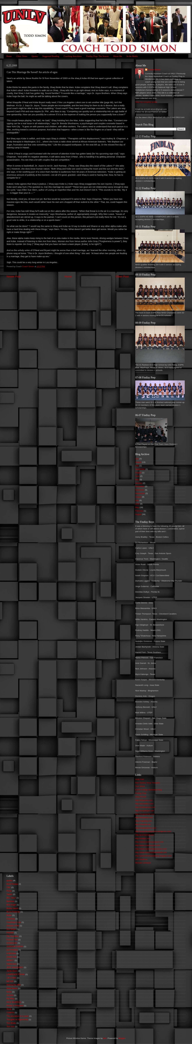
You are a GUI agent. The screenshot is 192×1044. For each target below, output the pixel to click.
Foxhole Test (12, 940)
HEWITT (10, 960)
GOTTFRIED (12, 950)
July (137, 459)
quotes (10, 880)
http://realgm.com (142, 838)
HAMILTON (12, 957)
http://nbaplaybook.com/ (145, 828)
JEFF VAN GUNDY (15, 967)
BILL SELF (11, 898)
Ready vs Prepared (15, 1005)
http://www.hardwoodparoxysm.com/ (151, 849)
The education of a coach (18, 1016)
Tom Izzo (10, 1026)
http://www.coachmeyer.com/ (147, 845)
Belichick (10, 901)
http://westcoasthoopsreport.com (149, 842)
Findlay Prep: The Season (97, 56)
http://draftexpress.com (145, 807)
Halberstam (12, 964)
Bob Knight (11, 905)
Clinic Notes (21, 56)
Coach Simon (154, 70)
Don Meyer (11, 929)
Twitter (9, 894)
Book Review (12, 884)
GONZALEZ (12, 943)
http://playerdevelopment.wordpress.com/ (153, 831)
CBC (9, 887)
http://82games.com (144, 800)
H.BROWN (11, 953)
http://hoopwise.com (144, 817)
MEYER (10, 981)
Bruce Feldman (13, 912)
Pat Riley (10, 999)
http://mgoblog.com (143, 821)
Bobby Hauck (12, 908)
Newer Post (14, 276)
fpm (104, 1038)
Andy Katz (139, 779)
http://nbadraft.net (143, 824)
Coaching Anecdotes (73, 56)
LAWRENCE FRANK (16, 974)
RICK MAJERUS (14, 1002)
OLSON (10, 995)
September (140, 469)
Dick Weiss (140, 786)
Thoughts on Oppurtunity (17, 1019)
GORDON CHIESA (15, 946)
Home (9, 56)
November (139, 490)
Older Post (122, 276)
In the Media (132, 56)
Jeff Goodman (141, 859)
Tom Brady (11, 1023)
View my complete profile (146, 102)
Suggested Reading (50, 56)
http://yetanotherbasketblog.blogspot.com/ (153, 856)
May (137, 479)
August (138, 462)
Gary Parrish (140, 797)
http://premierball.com (144, 835)
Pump (9, 891)
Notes (9, 992)
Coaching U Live (14, 922)
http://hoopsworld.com (144, 814)
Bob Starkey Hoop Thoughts (147, 783)
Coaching (11, 919)
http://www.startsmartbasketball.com (151, 852)
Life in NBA (11, 978)
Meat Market (12, 988)
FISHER (10, 933)
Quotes (35, 56)
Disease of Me (13, 926)
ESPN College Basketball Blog (148, 790)
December (139, 486)
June (137, 476)
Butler (9, 915)
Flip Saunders (13, 936)
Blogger (121, 1038)
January (138, 483)
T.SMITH (10, 1012)
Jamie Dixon (12, 971)
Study (9, 1009)
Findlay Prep (140, 793)
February (139, 511)
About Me (117, 56)
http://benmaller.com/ (144, 804)
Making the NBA (14, 985)
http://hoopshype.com (144, 811)
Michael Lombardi (143, 863)
